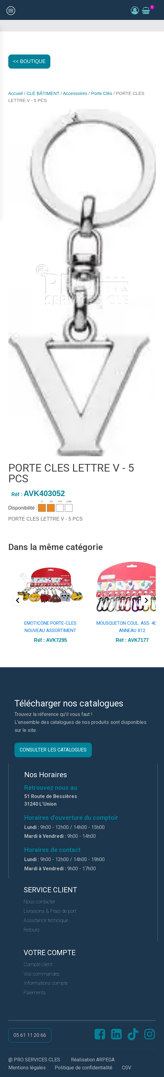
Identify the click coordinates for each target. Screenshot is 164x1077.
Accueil (15, 93)
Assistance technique (46, 920)
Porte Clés (101, 93)
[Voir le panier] (146, 11)
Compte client (38, 964)
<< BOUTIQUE (29, 61)
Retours (32, 930)
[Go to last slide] (18, 600)
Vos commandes (42, 974)
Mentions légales (27, 1068)
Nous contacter (39, 902)
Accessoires (75, 93)
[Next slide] (146, 600)
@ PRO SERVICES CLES (34, 1060)
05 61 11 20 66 (30, 1035)
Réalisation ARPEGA (93, 1060)
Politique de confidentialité (83, 1068)
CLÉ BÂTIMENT (42, 93)
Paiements (35, 993)
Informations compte (46, 983)
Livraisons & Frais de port (50, 911)
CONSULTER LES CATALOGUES (53, 750)
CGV (126, 1068)
